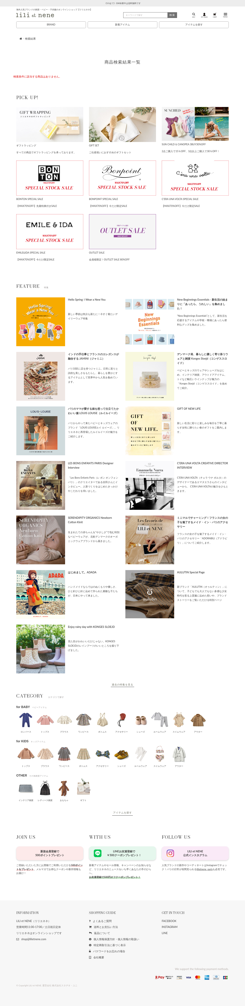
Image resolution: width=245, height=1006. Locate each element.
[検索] (150, 15)
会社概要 (96, 957)
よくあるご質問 (100, 921)
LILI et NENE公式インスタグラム (195, 853)
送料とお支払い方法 (103, 926)
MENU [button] (225, 15)
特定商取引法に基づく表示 (107, 945)
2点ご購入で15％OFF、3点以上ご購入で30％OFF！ (191, 151)
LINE (165, 933)
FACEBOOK (169, 921)
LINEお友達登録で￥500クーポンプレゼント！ (124, 853)
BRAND (51, 24)
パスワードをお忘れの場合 (107, 951)
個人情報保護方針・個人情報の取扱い (114, 939)
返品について (99, 933)
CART (215, 15)
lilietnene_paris (205, 869)
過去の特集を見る (122, 684)
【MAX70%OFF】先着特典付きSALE (36, 205)
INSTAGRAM (169, 926)
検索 (172, 14)
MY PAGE (204, 15)
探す (193, 15)
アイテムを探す (194, 24)
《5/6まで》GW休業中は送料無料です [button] (122, 3)
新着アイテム (122, 24)
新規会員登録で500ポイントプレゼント (49, 853)
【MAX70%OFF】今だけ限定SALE (108, 205)
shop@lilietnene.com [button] (31, 939)
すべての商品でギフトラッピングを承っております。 (46, 152)
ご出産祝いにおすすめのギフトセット (110, 152)
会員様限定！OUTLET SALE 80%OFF (109, 259)
